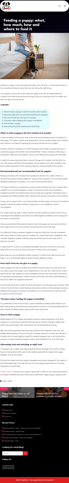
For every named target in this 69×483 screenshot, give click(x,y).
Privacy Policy (8, 410)
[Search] (25, 453)
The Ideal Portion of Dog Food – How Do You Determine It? (23, 434)
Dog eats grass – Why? (11, 441)
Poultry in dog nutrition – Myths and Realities (18, 438)
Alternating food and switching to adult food (21, 126)
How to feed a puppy (12, 123)
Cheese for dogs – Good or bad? (14, 431)
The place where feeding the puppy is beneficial (23, 120)
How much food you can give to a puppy (20, 118)
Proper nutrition (6, 372)
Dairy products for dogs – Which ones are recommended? (22, 428)
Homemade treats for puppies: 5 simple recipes (49, 394)
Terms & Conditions (10, 413)
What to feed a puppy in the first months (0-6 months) (25, 112)
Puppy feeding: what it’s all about (15, 394)
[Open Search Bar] (59, 6)
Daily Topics (8, 381)
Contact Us (7, 416)
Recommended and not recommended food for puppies (26, 115)
